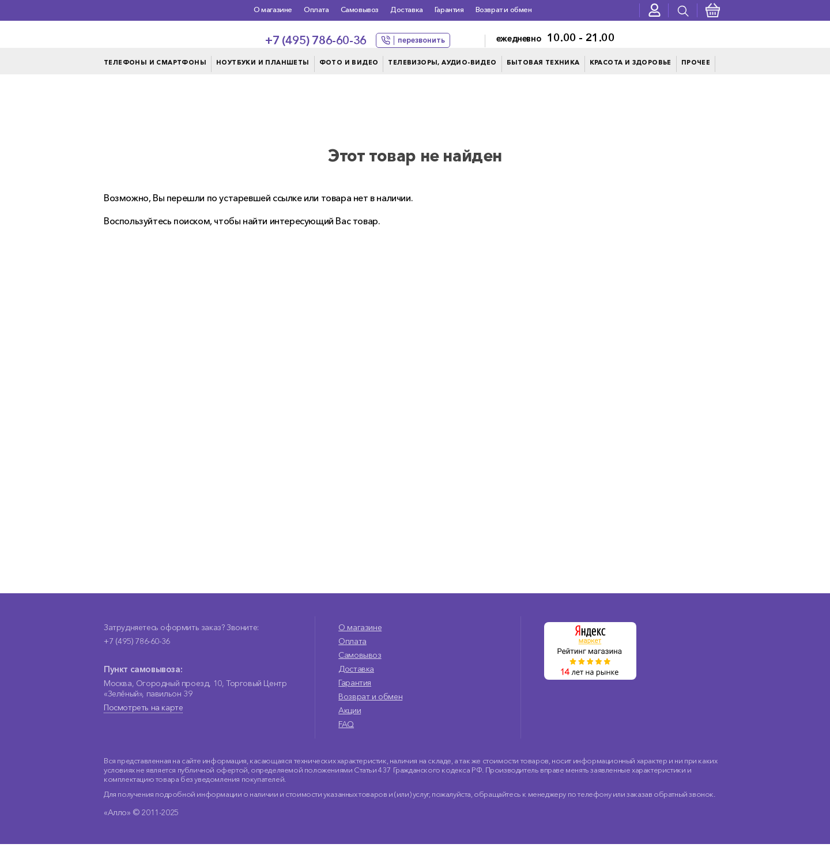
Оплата (316, 9)
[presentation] (683, 10)
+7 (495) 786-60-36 (316, 40)
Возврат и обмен (504, 9)
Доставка (406, 9)
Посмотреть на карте (143, 718)
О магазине (273, 9)
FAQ (346, 735)
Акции (349, 721)
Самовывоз (360, 9)
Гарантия (449, 9)
